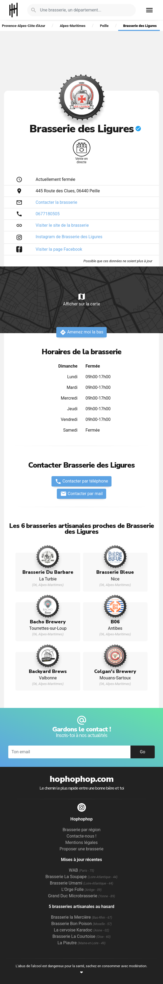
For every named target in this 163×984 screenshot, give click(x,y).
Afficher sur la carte (81, 299)
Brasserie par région (81, 829)
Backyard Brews (48, 671)
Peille (104, 26)
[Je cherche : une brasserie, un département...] (85, 10)
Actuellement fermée (55, 179)
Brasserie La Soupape (81, 876)
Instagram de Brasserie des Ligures (69, 236)
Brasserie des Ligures (140, 26)
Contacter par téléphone (81, 481)
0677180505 (48, 213)
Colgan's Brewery (115, 671)
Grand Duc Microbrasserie (81, 895)
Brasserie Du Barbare (47, 572)
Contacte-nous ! (82, 836)
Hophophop (13, 10)
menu (149, 10)
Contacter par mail (81, 494)
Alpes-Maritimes (72, 26)
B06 (115, 622)
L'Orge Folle (81, 889)
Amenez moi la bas (82, 332)
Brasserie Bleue (115, 572)
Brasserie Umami (81, 883)
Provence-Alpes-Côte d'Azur (23, 26)
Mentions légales (81, 842)
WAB (81, 870)
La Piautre (81, 942)
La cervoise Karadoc (81, 930)
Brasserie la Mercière (81, 917)
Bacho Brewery (48, 622)
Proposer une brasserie (81, 848)
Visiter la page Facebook (59, 249)
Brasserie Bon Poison (81, 923)
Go (142, 751)
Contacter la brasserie (56, 202)
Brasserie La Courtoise (81, 936)
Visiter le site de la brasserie (62, 225)
